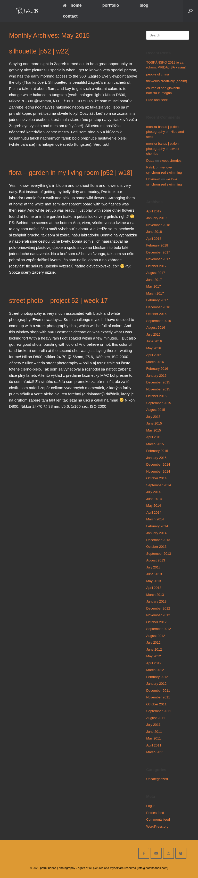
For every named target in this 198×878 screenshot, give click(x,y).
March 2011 (155, 752)
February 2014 (157, 526)
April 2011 (153, 745)
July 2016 (153, 334)
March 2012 (155, 670)
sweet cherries (171, 161)
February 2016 (157, 369)
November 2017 (158, 259)
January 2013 (156, 601)
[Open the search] (190, 11)
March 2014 (155, 519)
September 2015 (158, 403)
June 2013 (154, 574)
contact (70, 16)
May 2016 (153, 348)
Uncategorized (157, 779)
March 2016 (155, 362)
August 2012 (155, 636)
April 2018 (153, 239)
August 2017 (155, 273)
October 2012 (156, 622)
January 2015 (156, 458)
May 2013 (153, 581)
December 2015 (158, 382)
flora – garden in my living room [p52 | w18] (70, 172)
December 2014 (158, 464)
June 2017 (154, 280)
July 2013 (153, 567)
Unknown (153, 179)
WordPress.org (157, 826)
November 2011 (158, 697)
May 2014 (153, 505)
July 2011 (153, 725)
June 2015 (154, 423)
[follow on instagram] (168, 853)
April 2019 (153, 211)
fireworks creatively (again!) (166, 81)
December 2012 (158, 608)
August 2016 (155, 327)
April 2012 (153, 663)
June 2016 (154, 341)
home (72, 5)
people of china (157, 74)
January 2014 (156, 533)
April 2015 (153, 437)
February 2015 (157, 451)
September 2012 (158, 629)
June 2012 (154, 649)
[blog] (180, 853)
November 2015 (158, 389)
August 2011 (155, 718)
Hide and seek (157, 100)
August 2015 (155, 410)
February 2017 (157, 300)
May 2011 (153, 738)
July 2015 (153, 417)
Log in (150, 806)
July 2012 (153, 642)
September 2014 (158, 485)
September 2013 (158, 554)
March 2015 (155, 444)
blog (144, 5)
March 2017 (155, 293)
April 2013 (153, 588)
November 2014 (158, 471)
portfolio (110, 5)
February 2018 (157, 245)
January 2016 (156, 376)
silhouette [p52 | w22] (39, 51)
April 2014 (153, 512)
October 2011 (156, 704)
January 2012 (156, 684)
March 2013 (155, 595)
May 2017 (153, 286)
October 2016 (156, 314)
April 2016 (153, 355)
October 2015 (156, 396)
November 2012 (158, 615)
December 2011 (158, 690)
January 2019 (156, 218)
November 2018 (158, 225)
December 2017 (158, 252)
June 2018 (154, 232)
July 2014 (153, 492)
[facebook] (143, 853)
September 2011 (158, 711)
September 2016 (158, 321)
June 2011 (154, 732)
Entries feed (155, 813)
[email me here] (156, 853)
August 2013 (155, 560)
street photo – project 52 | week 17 (58, 300)
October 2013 (156, 547)
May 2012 (153, 656)
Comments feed (158, 819)
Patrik (150, 167)
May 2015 (153, 430)
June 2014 (154, 499)
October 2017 (156, 266)
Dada (150, 161)
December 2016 (158, 307)
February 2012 (157, 677)
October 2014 (156, 478)
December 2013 (158, 540)
